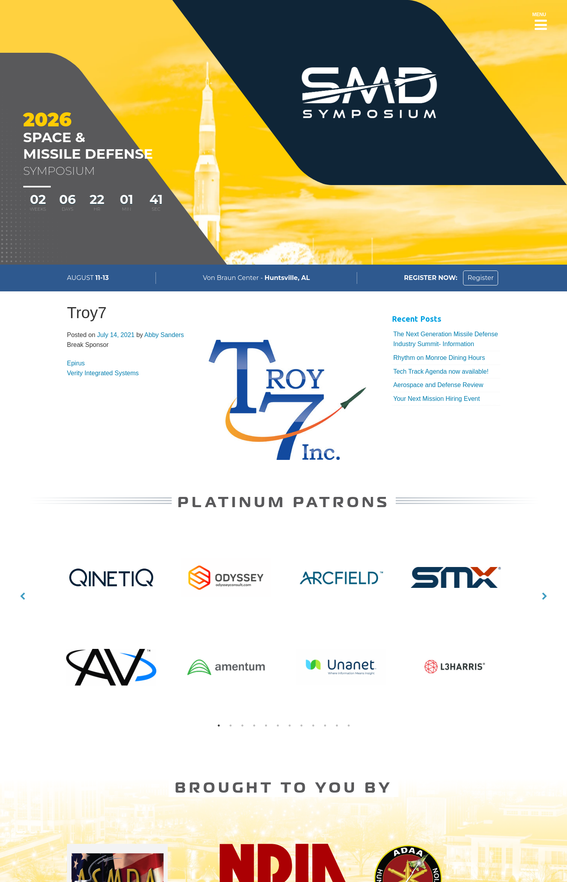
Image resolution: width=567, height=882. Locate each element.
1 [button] (218, 726)
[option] (283, 596)
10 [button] (325, 726)
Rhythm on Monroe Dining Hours (439, 357)
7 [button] (289, 726)
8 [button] (301, 726)
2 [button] (230, 726)
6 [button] (278, 726)
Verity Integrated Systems (103, 373)
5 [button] (266, 726)
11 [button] (337, 726)
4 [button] (254, 726)
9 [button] (313, 726)
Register (480, 278)
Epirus (76, 363)
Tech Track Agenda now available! (441, 371)
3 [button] (242, 726)
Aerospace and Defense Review (438, 385)
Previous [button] (22, 596)
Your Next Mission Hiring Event (436, 398)
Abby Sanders (164, 335)
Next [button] (544, 596)
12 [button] (348, 726)
